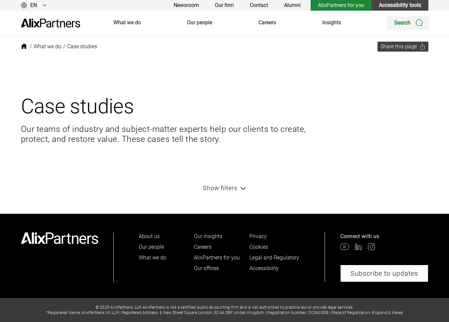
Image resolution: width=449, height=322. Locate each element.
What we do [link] (127, 22)
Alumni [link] (292, 5)
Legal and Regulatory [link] (274, 257)
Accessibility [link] (264, 268)
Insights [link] (331, 22)
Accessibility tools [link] (400, 5)
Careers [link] (267, 22)
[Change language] (34, 5)
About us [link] (149, 236)
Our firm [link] (224, 5)
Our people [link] (199, 22)
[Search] (407, 23)
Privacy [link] (258, 236)
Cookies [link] (258, 247)
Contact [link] (259, 5)
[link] (50, 23)
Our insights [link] (208, 236)
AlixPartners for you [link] (341, 5)
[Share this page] (402, 47)
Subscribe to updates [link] (384, 273)
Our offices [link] (206, 268)
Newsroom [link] (186, 5)
